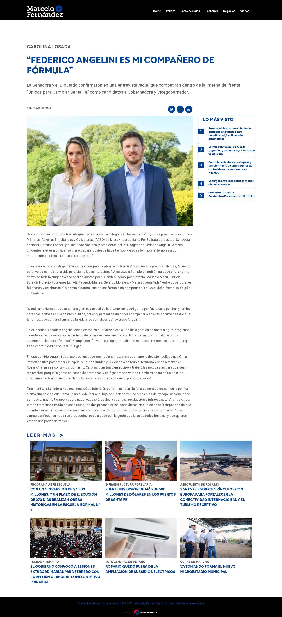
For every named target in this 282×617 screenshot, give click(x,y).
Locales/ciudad (190, 11)
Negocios (229, 11)
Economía (211, 11)
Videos (244, 11)
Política (170, 11)
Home (157, 11)
